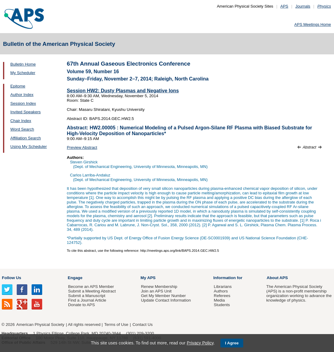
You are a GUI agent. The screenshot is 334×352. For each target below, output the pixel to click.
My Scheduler (22, 72)
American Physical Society (40, 324)
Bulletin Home (23, 64)
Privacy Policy (200, 342)
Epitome (17, 86)
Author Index (21, 94)
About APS (277, 277)
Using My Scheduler (28, 146)
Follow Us (11, 277)
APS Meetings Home (312, 24)
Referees (222, 295)
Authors (221, 291)
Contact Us (142, 324)
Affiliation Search (25, 138)
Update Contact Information (166, 300)
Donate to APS (81, 304)
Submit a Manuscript (86, 295)
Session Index (23, 103)
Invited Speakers (25, 112)
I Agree (232, 343)
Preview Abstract (82, 147)
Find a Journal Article (87, 300)
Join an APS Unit (156, 291)
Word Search (22, 129)
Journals (302, 6)
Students (222, 304)
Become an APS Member (91, 286)
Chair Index (20, 120)
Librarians (223, 286)
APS (284, 6)
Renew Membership (159, 286)
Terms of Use (116, 324)
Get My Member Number (163, 295)
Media (219, 300)
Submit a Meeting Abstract (92, 291)
